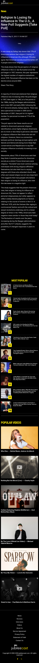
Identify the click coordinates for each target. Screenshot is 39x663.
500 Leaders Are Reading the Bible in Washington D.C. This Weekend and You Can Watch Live (25, 326)
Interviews (19, 622)
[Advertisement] (19, 269)
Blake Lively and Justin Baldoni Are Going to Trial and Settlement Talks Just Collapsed (25, 364)
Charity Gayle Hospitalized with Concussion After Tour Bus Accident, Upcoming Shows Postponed (25, 300)
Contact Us (19, 640)
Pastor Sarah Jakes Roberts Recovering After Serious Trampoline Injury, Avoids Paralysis (24, 313)
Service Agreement (19, 631)
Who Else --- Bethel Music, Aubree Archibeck (17, 451)
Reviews (19, 619)
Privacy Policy (19, 634)
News (20, 616)
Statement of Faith (19, 637)
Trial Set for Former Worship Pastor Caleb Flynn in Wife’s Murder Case (24, 338)
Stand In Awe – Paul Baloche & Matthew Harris (18, 602)
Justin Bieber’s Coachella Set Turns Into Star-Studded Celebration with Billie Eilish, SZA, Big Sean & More (24, 378)
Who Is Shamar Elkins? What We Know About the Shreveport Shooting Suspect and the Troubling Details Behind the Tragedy (25, 391)
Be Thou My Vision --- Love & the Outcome (17, 573)
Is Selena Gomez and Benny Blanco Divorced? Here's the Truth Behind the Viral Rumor (25, 286)
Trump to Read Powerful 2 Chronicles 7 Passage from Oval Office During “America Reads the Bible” (24, 404)
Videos (19, 625)
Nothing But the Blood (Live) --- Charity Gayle (17, 480)
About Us (19, 628)
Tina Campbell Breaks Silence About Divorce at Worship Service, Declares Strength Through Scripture (25, 352)
